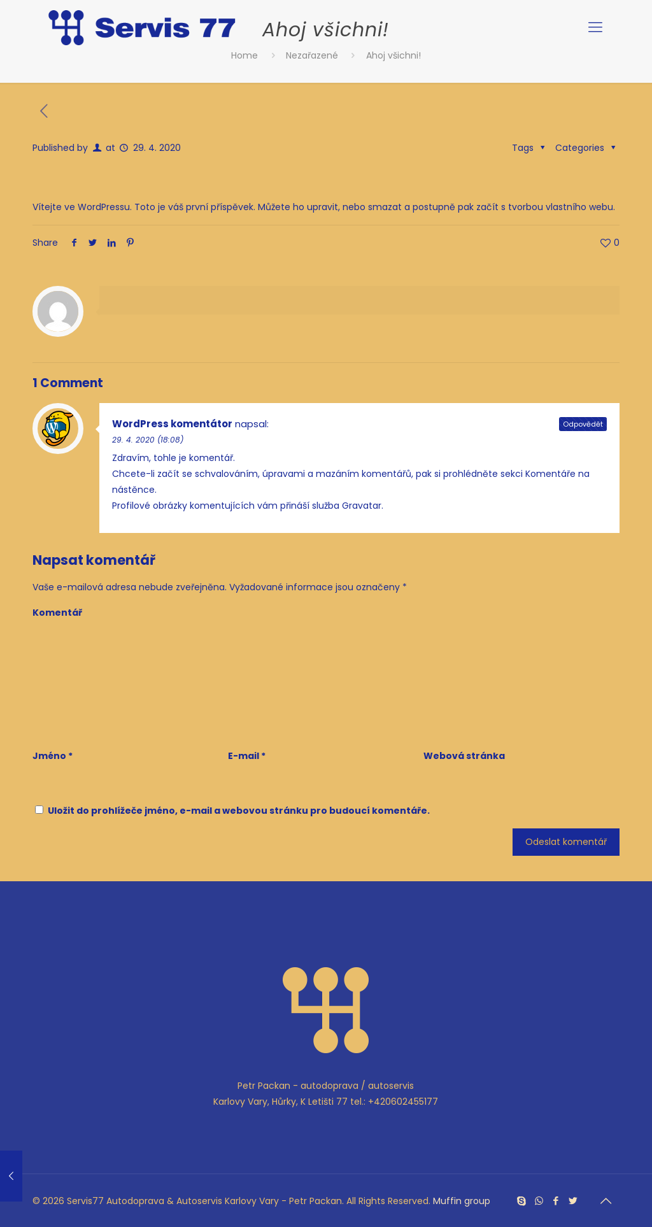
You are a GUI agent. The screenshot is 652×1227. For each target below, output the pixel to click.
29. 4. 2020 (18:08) (147, 439)
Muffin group (461, 1201)
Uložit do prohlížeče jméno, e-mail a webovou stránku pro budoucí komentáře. (239, 810)
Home (244, 55)
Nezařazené (312, 55)
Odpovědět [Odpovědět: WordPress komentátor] (583, 424)
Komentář (57, 612)
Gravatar (361, 505)
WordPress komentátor (172, 423)
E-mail (247, 755)
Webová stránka (464, 755)
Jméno (52, 755)
